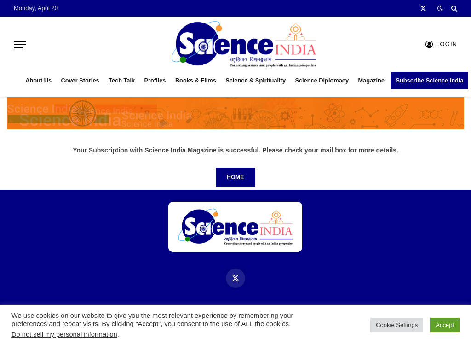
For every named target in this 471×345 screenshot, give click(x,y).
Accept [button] (445, 325)
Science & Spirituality (255, 80)
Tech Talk (122, 80)
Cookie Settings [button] (397, 325)
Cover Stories (80, 80)
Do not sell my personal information (64, 334)
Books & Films (195, 80)
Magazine (371, 80)
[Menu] (20, 44)
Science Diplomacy (322, 80)
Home (235, 177)
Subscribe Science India (429, 80)
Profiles (155, 80)
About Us (38, 80)
